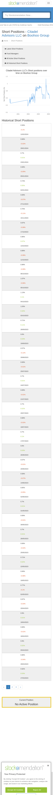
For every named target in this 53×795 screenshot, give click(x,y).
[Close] (48, 772)
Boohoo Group (38, 35)
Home (6, 41)
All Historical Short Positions (16, 63)
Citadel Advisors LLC (20, 33)
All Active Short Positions (15, 58)
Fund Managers (11, 54)
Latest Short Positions (14, 49)
